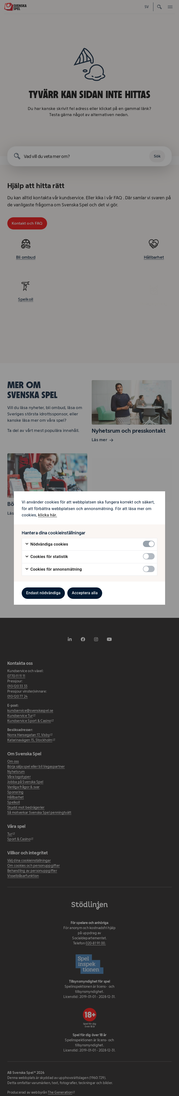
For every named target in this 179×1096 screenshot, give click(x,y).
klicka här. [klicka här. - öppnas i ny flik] (47, 515)
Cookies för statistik (46, 556)
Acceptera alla (85, 593)
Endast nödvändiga (43, 593)
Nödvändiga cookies (46, 544)
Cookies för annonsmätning (53, 569)
